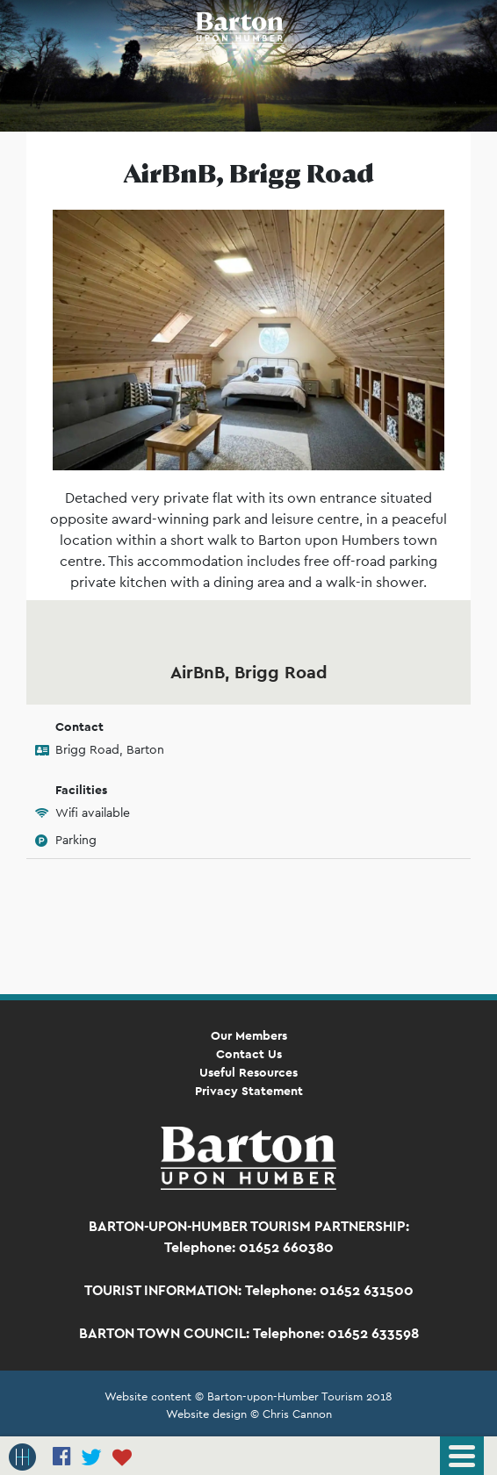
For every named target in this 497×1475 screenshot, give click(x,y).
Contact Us (249, 1054)
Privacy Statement (249, 1091)
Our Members (249, 1035)
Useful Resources (248, 1072)
